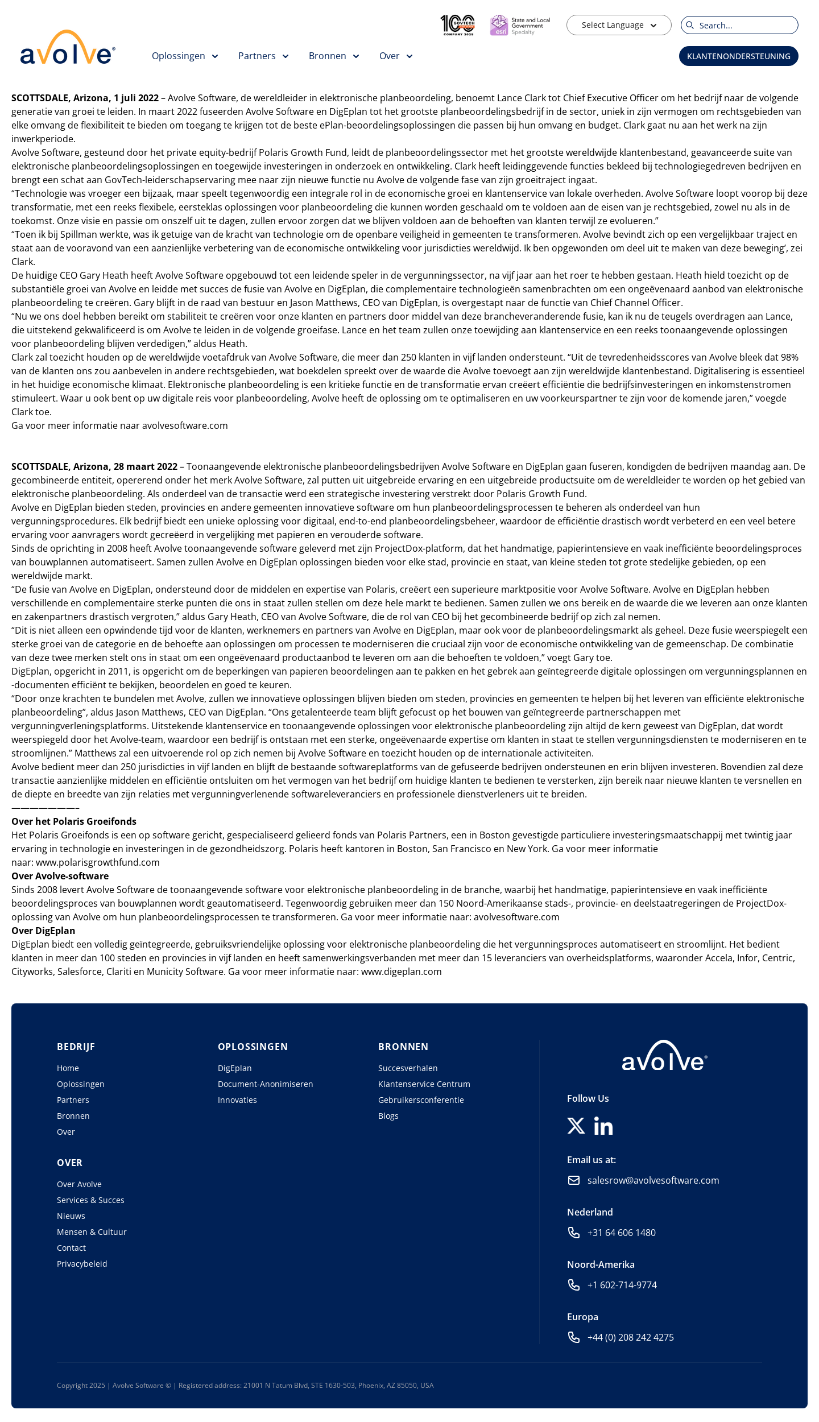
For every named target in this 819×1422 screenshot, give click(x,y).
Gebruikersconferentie (421, 1099)
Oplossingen (81, 1083)
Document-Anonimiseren (265, 1083)
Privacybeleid (82, 1263)
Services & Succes (91, 1199)
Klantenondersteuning (739, 56)
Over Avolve (79, 1184)
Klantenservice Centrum (424, 1083)
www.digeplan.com (401, 971)
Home (68, 1068)
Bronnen (73, 1115)
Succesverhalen (408, 1068)
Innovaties (237, 1099)
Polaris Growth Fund (303, 152)
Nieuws (71, 1215)
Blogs (388, 1115)
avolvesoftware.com (185, 425)
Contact (71, 1247)
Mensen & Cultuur (92, 1231)
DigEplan (235, 1068)
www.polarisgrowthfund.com (98, 862)
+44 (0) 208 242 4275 (631, 1337)
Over (66, 1131)
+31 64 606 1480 (622, 1232)
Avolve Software (202, 98)
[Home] (665, 1055)
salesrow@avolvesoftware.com (653, 1180)
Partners (73, 1099)
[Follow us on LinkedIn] (603, 1126)
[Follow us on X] (576, 1126)
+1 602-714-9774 (622, 1285)
